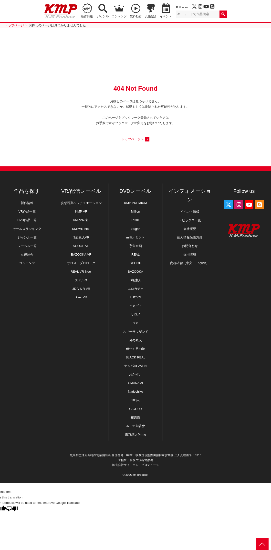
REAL (135, 254)
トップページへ (133, 139)
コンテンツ (27, 263)
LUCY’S (135, 297)
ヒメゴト (135, 306)
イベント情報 (189, 212)
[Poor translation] (12, 509)
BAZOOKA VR (81, 254)
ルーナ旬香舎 (135, 426)
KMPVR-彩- (81, 220)
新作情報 (27, 203)
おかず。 (135, 374)
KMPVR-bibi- (81, 229)
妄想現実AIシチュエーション (81, 203)
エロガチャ (136, 289)
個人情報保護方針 (189, 237)
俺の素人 (135, 340)
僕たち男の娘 (135, 349)
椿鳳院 (135, 417)
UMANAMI (135, 383)
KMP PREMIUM (135, 203)
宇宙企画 (135, 246)
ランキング (119, 16)
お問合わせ (190, 246)
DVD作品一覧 (27, 220)
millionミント (135, 237)
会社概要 (189, 229)
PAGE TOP (262, 544)
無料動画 (136, 16)
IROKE (135, 220)
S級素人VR (81, 237)
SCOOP (135, 263)
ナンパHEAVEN (135, 366)
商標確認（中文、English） (189, 263)
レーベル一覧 (27, 246)
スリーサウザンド (135, 332)
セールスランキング (27, 229)
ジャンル (103, 16)
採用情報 (189, 254)
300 (135, 323)
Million (135, 211)
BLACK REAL (135, 357)
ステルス (81, 280)
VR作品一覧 (27, 211)
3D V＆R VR (81, 289)
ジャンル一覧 (27, 237)
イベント (166, 16)
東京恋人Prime (135, 434)
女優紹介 (151, 16)
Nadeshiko (135, 391)
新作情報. (87, 16)
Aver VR (81, 297)
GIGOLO (135, 409)
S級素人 (135, 280)
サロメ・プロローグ (81, 263)
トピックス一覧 (190, 220)
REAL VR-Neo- (81, 271)
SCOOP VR (81, 246)
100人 (135, 400)
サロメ (135, 314)
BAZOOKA (135, 271)
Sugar (135, 229)
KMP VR (81, 211)
